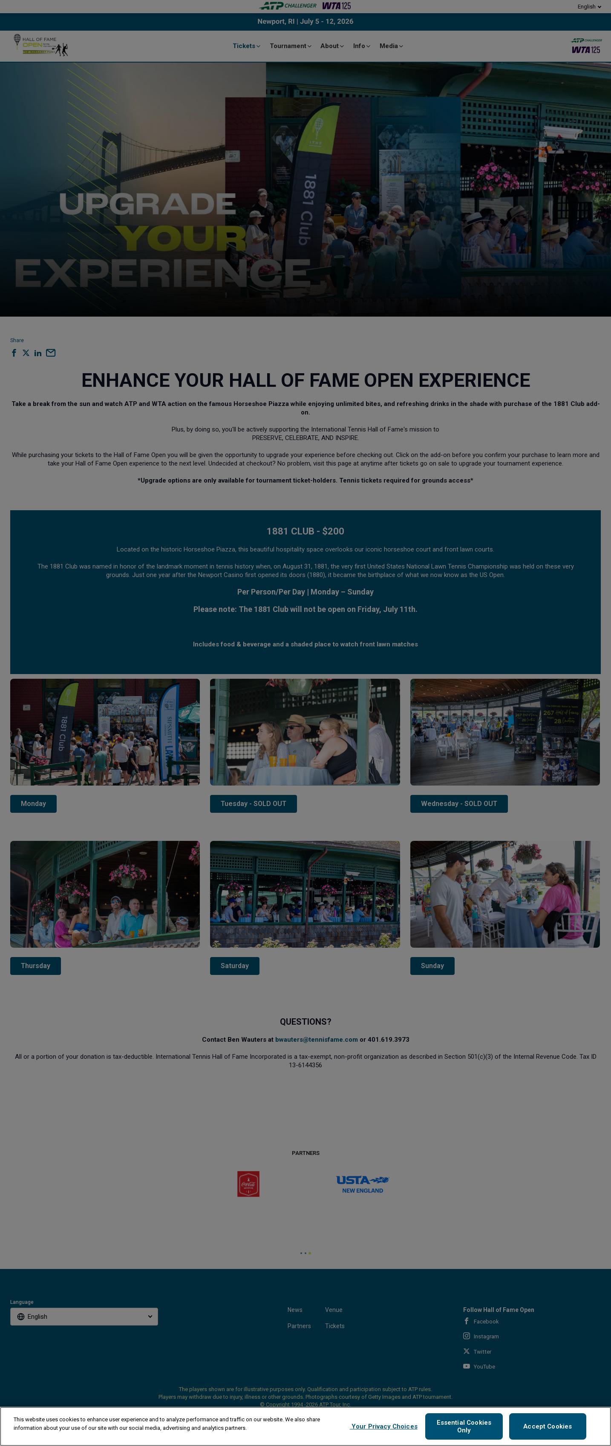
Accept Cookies (547, 1426)
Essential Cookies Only (464, 1426)
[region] (305, 1426)
